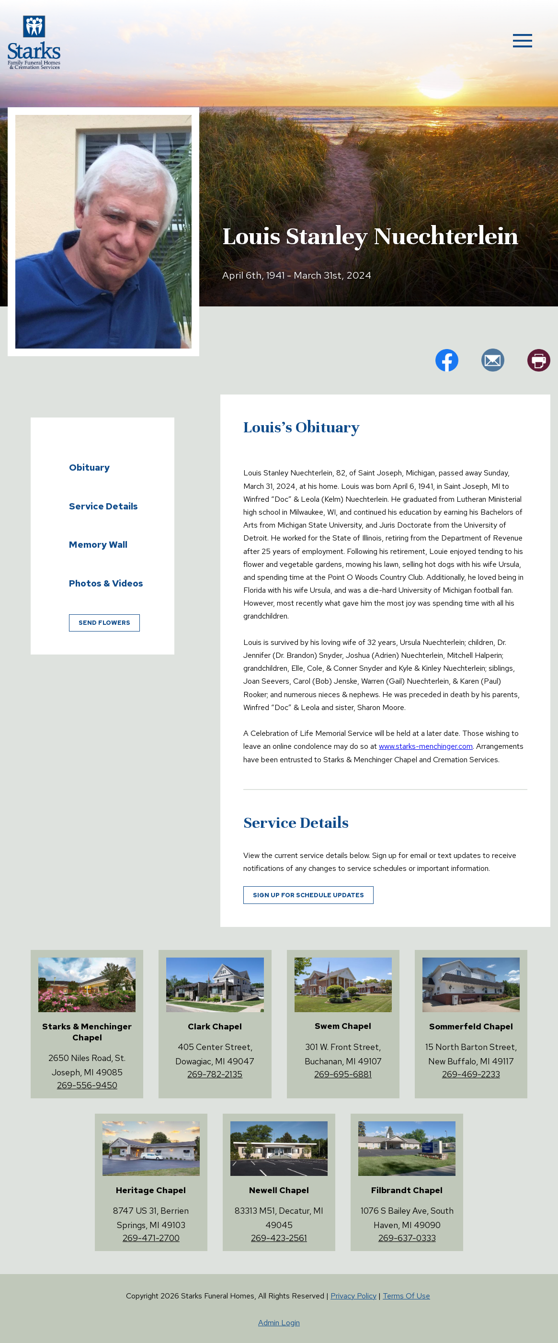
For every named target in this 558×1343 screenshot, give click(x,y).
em (492, 360)
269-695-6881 (343, 1074)
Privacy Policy (353, 1296)
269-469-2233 (471, 1074)
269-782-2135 (214, 1074)
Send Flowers (104, 623)
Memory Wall (98, 544)
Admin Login (279, 1323)
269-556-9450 (87, 1085)
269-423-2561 (279, 1237)
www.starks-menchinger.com (426, 746)
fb (446, 360)
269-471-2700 (151, 1237)
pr (538, 360)
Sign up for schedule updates (308, 895)
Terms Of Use (406, 1296)
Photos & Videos (106, 583)
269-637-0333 (407, 1237)
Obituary (89, 467)
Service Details (103, 506)
